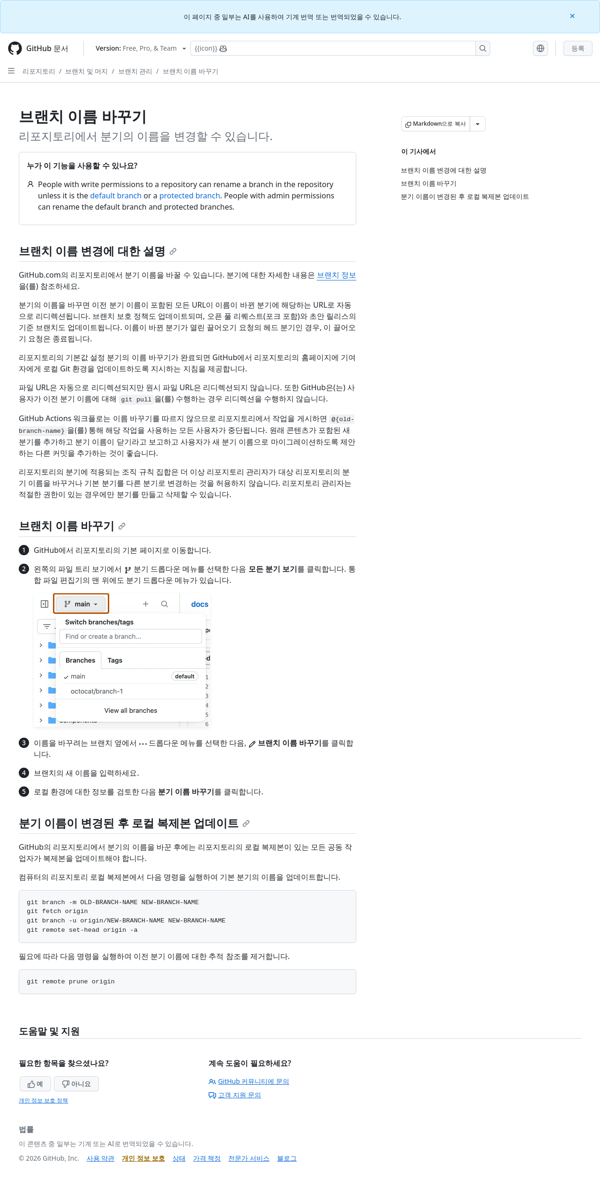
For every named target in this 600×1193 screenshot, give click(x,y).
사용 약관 (101, 1158)
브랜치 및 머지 (86, 71)
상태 (179, 1158)
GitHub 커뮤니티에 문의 (249, 1081)
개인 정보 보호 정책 (43, 1100)
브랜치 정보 (336, 275)
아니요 (76, 1083)
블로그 (287, 1158)
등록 (578, 48)
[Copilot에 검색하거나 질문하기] (340, 48)
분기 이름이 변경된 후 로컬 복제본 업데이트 (134, 823)
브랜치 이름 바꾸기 (190, 71)
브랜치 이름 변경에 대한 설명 (98, 250)
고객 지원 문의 (235, 1094)
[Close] (573, 15)
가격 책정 (207, 1158)
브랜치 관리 (135, 71)
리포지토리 (38, 71)
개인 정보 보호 (143, 1158)
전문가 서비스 (249, 1158)
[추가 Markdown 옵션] (478, 123)
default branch (116, 195)
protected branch (189, 195)
